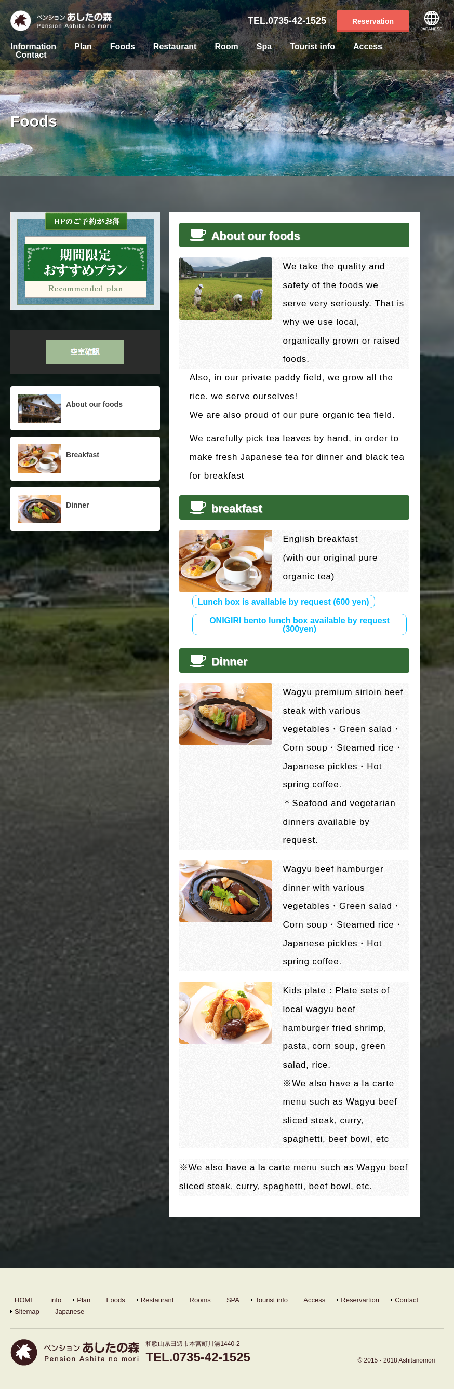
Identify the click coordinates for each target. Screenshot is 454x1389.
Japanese (432, 21)
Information (33, 47)
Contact (31, 55)
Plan (83, 47)
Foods (122, 47)
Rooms (200, 1300)
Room (226, 47)
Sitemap (27, 1311)
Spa (264, 47)
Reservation (373, 21)
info (55, 1300)
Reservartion (360, 1300)
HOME (25, 1300)
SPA (232, 1300)
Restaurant (175, 47)
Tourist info (312, 47)
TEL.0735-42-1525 (287, 21)
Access (367, 47)
